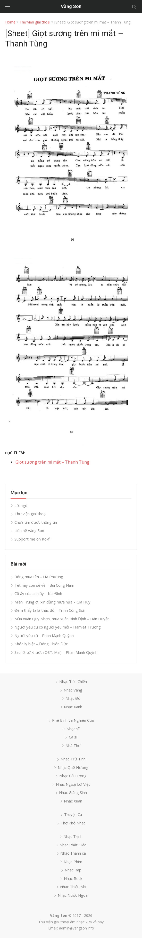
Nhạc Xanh (73, 706)
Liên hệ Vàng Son (29, 530)
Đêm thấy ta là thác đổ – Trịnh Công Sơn (49, 610)
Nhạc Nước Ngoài (73, 895)
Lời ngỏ (20, 505)
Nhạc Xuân (73, 801)
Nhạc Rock (73, 878)
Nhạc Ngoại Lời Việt (73, 784)
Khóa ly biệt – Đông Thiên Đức (41, 643)
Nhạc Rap (73, 869)
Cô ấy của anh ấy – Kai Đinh (38, 593)
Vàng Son (71, 6)
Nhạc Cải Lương (73, 775)
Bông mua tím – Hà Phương (38, 576)
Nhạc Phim (73, 861)
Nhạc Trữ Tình (73, 758)
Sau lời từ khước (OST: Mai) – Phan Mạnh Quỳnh (55, 652)
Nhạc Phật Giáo (73, 844)
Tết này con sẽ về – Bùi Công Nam (44, 585)
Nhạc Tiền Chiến (73, 681)
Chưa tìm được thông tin (35, 522)
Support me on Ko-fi (32, 539)
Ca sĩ (73, 737)
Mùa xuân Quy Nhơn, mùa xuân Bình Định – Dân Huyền (62, 618)
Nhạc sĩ (72, 728)
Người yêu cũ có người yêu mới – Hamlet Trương (57, 627)
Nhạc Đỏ (72, 698)
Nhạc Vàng (73, 690)
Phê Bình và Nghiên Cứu (73, 720)
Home (10, 22)
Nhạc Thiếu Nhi (73, 886)
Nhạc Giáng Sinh (73, 792)
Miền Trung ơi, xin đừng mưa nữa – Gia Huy (52, 602)
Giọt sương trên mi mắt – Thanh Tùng (52, 462)
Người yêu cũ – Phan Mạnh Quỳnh (44, 635)
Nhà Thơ (72, 745)
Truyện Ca (73, 814)
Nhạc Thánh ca (73, 853)
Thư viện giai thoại (35, 22)
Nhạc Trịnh (72, 836)
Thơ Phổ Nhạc (73, 822)
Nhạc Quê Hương (73, 767)
